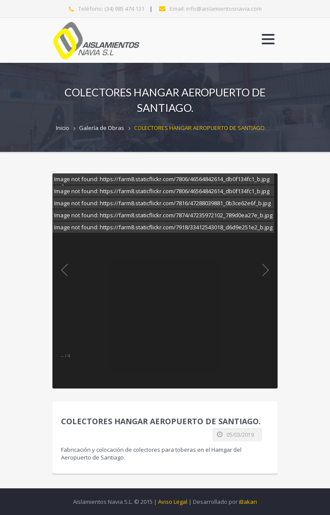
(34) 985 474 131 (124, 8)
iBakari (248, 502)
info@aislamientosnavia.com (224, 8)
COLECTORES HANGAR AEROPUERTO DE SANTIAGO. (200, 128)
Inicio (62, 128)
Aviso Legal (172, 502)
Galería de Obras (101, 128)
